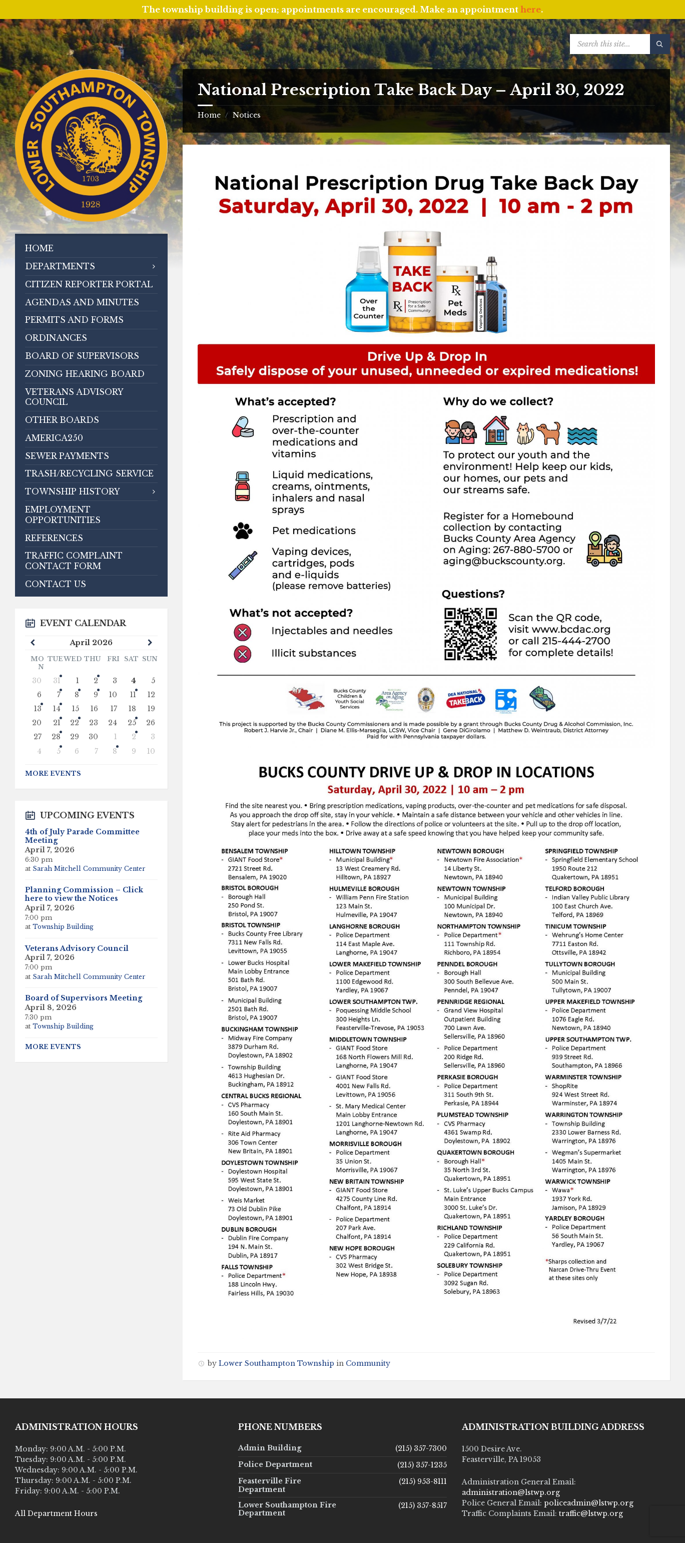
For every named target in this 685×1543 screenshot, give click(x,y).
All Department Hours (56, 1513)
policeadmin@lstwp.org (588, 1502)
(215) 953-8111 (423, 1481)
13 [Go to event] (38, 708)
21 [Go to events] (57, 722)
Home (209, 115)
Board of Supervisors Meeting (83, 997)
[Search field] (620, 44)
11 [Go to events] (133, 694)
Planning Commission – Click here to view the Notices (84, 894)
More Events (53, 773)
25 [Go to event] (132, 722)
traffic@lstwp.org (591, 1513)
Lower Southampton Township (276, 1363)
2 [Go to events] (96, 680)
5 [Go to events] (59, 751)
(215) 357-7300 (421, 1448)
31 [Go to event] (57, 680)
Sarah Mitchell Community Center (89, 868)
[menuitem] (91, 248)
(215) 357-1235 (422, 1464)
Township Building (63, 926)
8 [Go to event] (77, 694)
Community (368, 1363)
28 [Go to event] (56, 736)
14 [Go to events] (57, 708)
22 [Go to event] (74, 722)
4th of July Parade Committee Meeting (82, 836)
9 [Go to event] (96, 694)
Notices (247, 115)
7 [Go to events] (59, 694)
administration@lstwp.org (511, 1492)
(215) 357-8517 (422, 1505)
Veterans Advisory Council (77, 948)
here (530, 10)
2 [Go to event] (134, 736)
